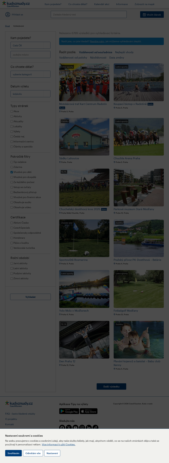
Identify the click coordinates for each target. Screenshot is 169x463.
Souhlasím (13, 453)
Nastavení (52, 453)
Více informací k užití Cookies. (58, 444)
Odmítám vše (33, 453)
